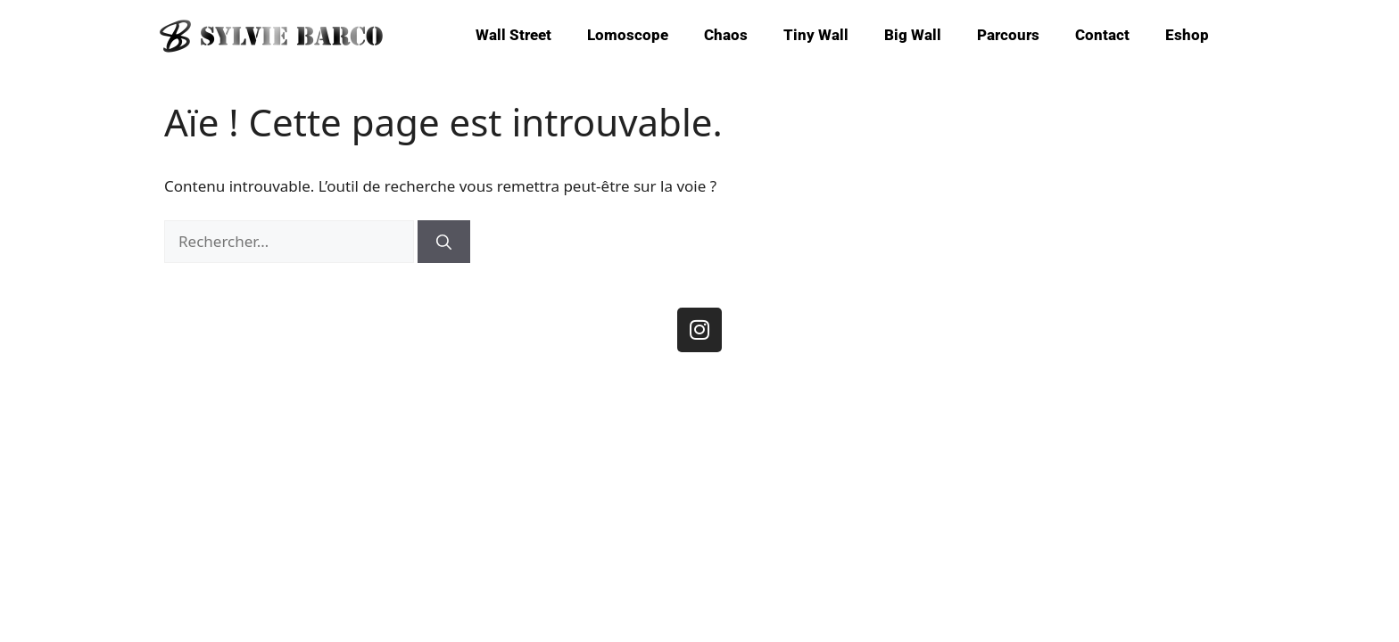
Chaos (726, 35)
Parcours (1008, 35)
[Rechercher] (444, 241)
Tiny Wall (816, 35)
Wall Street (513, 35)
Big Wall (912, 35)
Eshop (1187, 35)
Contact (1102, 35)
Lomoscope (627, 35)
